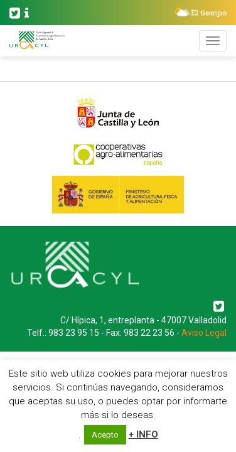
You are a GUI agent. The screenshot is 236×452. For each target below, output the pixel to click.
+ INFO (143, 434)
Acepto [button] (105, 434)
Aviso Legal (204, 333)
